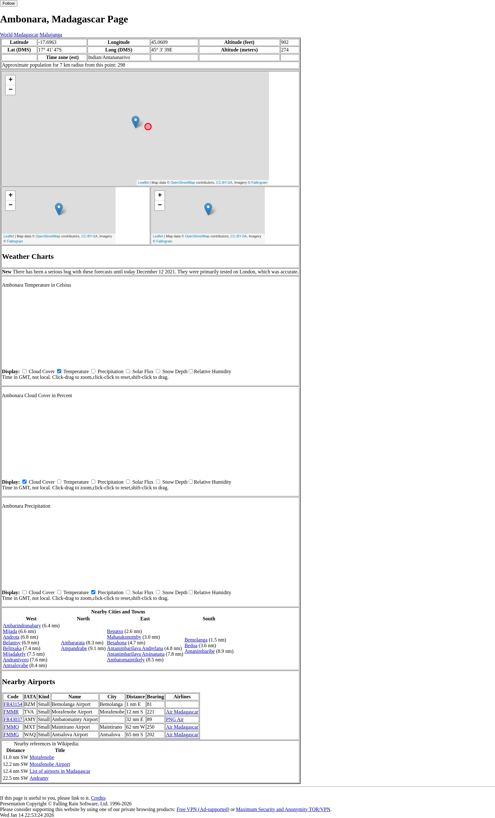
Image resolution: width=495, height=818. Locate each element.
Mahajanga (51, 34)
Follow (9, 3)
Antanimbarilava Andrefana (135, 648)
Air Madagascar (182, 711)
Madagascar (26, 34)
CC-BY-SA (224, 182)
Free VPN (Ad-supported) (202, 809)
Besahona (117, 642)
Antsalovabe (15, 665)
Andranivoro (16, 659)
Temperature (76, 371)
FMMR (11, 711)
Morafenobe (41, 757)
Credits (98, 798)
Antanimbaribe (199, 651)
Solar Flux (142, 371)
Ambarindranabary (22, 625)
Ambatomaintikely (126, 659)
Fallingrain (259, 182)
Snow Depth (175, 371)
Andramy (38, 778)
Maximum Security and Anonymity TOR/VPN (283, 809)
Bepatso (115, 631)
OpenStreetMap (182, 182)
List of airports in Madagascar (59, 771)
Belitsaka (12, 648)
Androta (11, 637)
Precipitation (110, 371)
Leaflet (143, 182)
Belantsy (12, 642)
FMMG (11, 734)
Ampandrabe (74, 648)
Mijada (10, 631)
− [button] (11, 90)
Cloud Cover (42, 371)
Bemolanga (195, 639)
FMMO (11, 727)
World (6, 34)
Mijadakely (14, 654)
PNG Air (174, 719)
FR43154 (12, 704)
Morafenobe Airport (49, 764)
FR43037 (12, 719)
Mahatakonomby (124, 637)
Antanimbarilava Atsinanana (136, 654)
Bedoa (190, 645)
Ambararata (73, 642)
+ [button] (11, 80)
